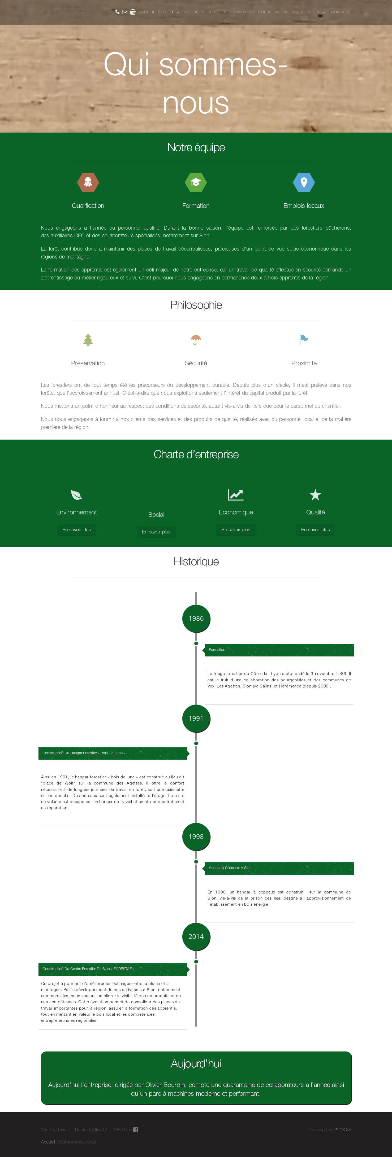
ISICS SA (343, 1130)
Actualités (286, 12)
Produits (195, 12)
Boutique (311, 12)
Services (217, 12)
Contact (340, 12)
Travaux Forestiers (250, 12)
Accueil (147, 12)
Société (166, 12)
